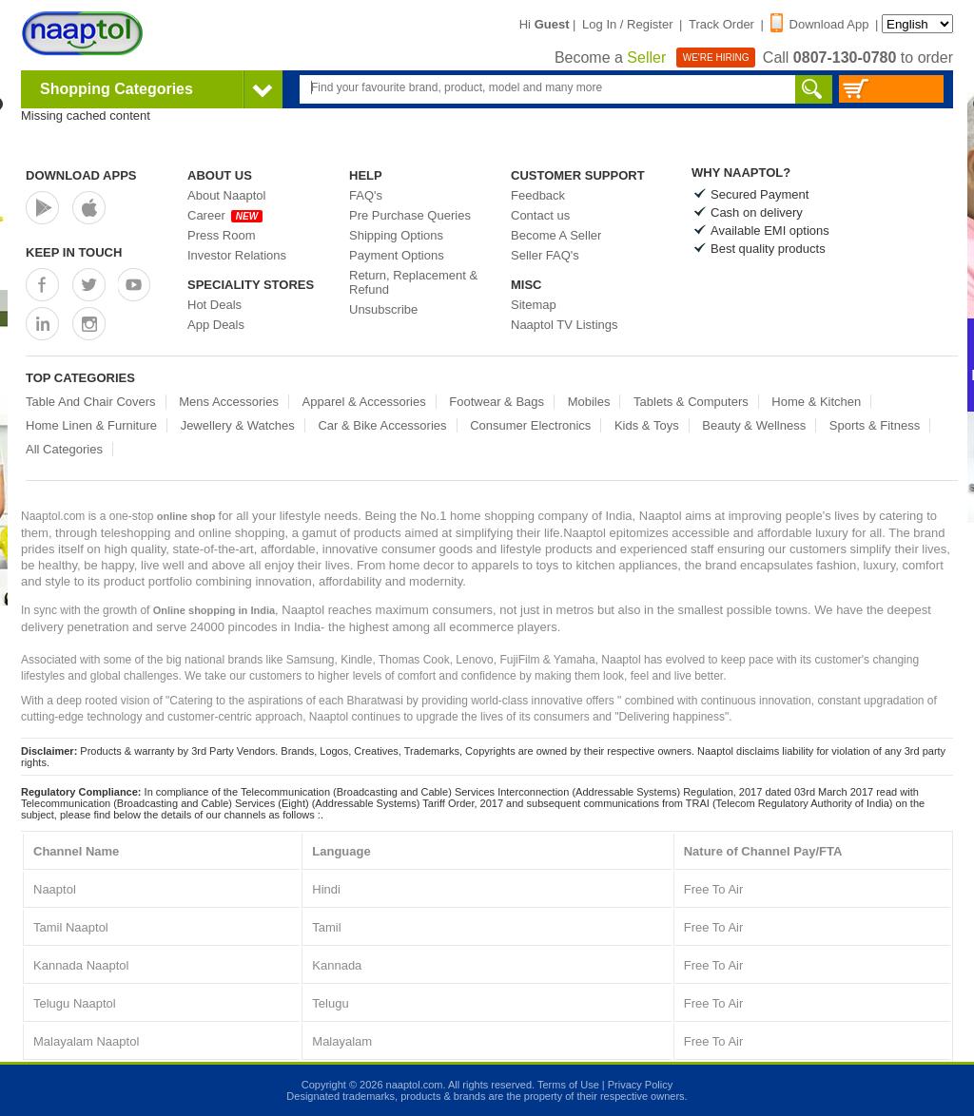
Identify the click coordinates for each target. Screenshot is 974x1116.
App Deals (215, 324)
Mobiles (589, 401)
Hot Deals (214, 305)
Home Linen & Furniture (91, 425)
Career (225, 215)
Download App (819, 24)
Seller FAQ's (545, 255)
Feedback (538, 195)
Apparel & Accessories (364, 401)
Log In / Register (627, 24)
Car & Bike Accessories (382, 425)
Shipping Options (396, 235)
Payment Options (396, 255)
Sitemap (533, 305)
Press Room (221, 235)
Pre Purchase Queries (410, 215)
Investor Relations (236, 255)
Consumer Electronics (530, 425)
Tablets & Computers (691, 401)
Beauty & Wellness (754, 425)
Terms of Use (568, 1084)
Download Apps (81, 175)
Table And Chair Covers (91, 401)
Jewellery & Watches (238, 425)
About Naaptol (226, 195)
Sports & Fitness (874, 425)
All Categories (64, 449)
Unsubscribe (383, 309)
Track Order (721, 24)
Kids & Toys (646, 425)
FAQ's (365, 195)
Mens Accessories (229, 401)
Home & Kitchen (816, 401)
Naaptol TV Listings (564, 324)
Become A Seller (556, 235)
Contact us (540, 215)
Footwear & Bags (496, 401)
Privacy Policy (640, 1084)
